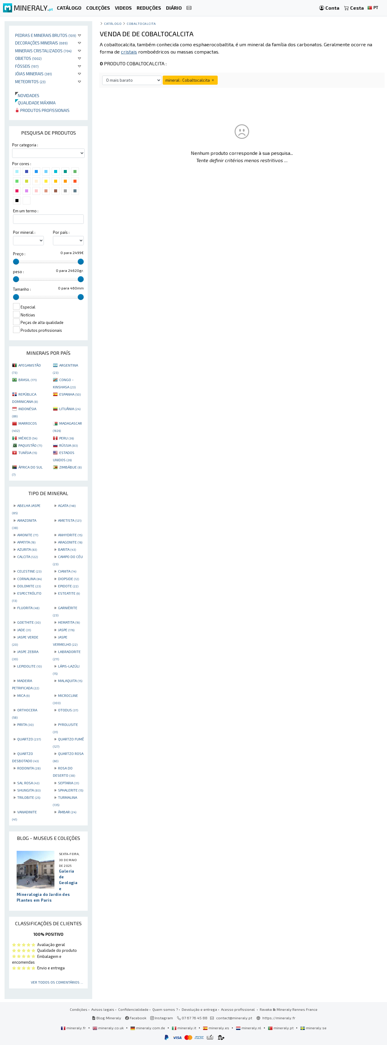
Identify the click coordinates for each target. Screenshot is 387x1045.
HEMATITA (69, 622)
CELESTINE (29, 571)
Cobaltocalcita (141, 23)
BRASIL (27, 379)
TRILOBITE (28, 797)
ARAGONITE (70, 542)
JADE (24, 630)
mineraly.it (184, 1028)
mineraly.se (313, 1028)
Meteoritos (30, 81)
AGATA (67, 505)
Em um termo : (25, 210)
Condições (78, 1009)
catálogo (113, 23)
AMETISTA (69, 520)
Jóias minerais (33, 73)
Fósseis (27, 66)
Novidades (27, 95)
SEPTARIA (68, 783)
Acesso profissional (238, 1009)
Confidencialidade (133, 1009)
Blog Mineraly (106, 1018)
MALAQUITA (70, 680)
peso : (18, 271)
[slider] (16, 262)
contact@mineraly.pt (234, 1018)
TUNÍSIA (27, 452)
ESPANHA (70, 394)
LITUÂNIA (69, 409)
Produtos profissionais (42, 110)
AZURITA (27, 549)
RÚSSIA (68, 445)
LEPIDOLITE (29, 666)
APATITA (26, 542)
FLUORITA (28, 608)
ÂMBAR (67, 812)
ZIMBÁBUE (70, 467)
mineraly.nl (249, 1028)
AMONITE (27, 535)
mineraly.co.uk (109, 1028)
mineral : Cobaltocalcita (190, 80)
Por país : (61, 232)
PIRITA (25, 724)
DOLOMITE (29, 586)
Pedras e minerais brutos (45, 35)
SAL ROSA (28, 783)
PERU (66, 438)
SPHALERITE (70, 790)
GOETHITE (29, 622)
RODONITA (29, 768)
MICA (23, 695)
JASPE (66, 630)
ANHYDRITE (70, 535)
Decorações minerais (41, 42)
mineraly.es (216, 1028)
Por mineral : (24, 232)
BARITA (67, 549)
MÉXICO (27, 438)
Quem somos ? (165, 1009)
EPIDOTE (68, 586)
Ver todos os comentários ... (57, 982)
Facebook (135, 1018)
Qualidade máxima (35, 102)
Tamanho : (22, 289)
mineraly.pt (281, 1028)
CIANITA (67, 571)
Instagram (161, 1018)
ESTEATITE (69, 593)
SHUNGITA (29, 790)
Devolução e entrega (199, 1009)
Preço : (19, 253)
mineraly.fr (74, 1028)
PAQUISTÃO (30, 445)
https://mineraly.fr (278, 1018)
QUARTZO (29, 739)
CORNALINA (29, 578)
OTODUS (68, 710)
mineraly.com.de (148, 1028)
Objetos (28, 58)
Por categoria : (25, 144)
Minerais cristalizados (43, 50)
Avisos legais (102, 1009)
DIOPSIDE (68, 578)
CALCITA (27, 556)
